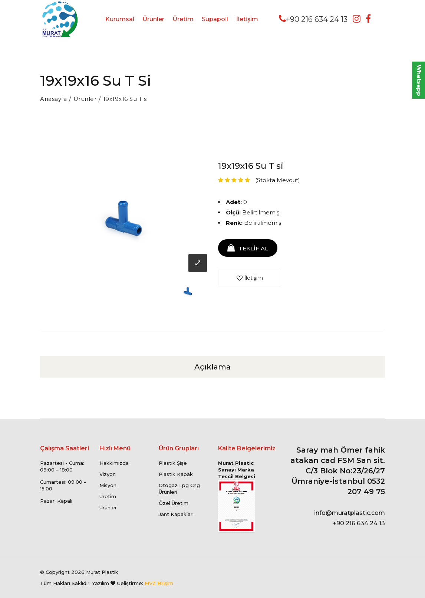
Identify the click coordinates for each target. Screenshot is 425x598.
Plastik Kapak (176, 474)
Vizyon (107, 474)
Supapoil (215, 19)
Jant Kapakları (176, 514)
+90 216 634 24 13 (313, 19)
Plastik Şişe (173, 463)
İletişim (247, 19)
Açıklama (212, 366)
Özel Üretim (173, 503)
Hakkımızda (114, 463)
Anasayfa (53, 99)
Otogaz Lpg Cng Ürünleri (179, 488)
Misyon (107, 485)
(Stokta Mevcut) (277, 180)
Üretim (183, 19)
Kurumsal (119, 19)
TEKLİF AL (247, 248)
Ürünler (153, 19)
